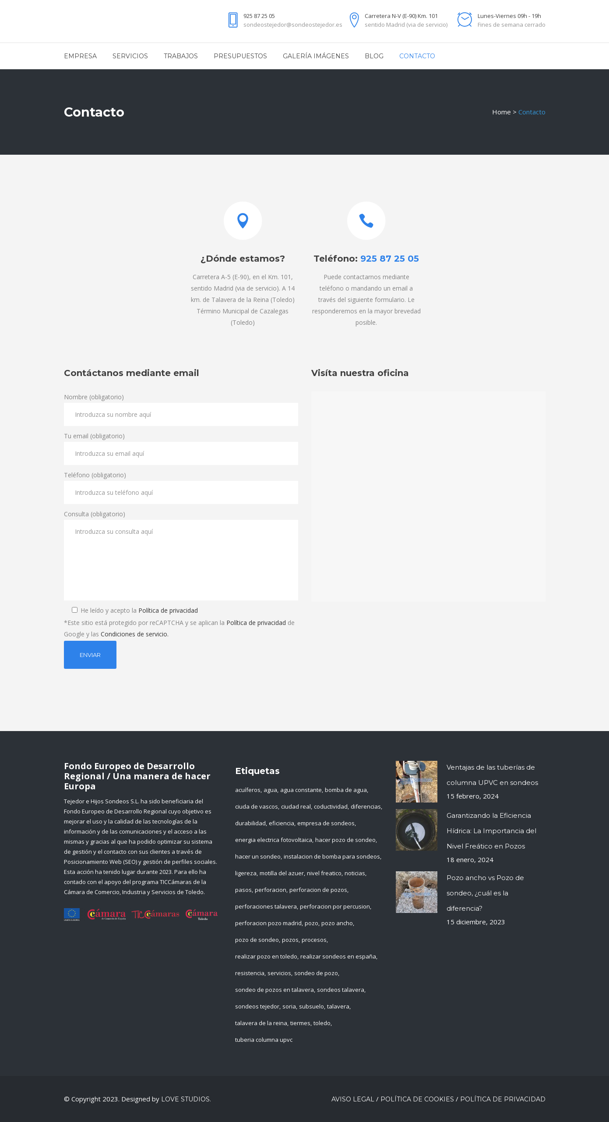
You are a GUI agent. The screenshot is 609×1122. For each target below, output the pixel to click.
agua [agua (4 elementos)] (270, 790)
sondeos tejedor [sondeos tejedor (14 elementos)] (257, 1006)
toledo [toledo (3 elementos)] (322, 1023)
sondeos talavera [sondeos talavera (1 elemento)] (340, 990)
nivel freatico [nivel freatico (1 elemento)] (324, 873)
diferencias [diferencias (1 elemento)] (366, 806)
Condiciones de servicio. (135, 634)
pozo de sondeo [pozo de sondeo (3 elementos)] (257, 940)
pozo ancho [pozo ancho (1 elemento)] (337, 923)
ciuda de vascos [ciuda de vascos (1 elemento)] (256, 806)
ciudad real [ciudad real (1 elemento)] (296, 806)
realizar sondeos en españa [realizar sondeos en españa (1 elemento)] (338, 956)
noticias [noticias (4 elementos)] (355, 873)
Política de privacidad (168, 610)
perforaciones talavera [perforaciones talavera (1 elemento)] (266, 906)
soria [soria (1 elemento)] (289, 1006)
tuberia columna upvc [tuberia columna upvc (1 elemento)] (263, 1040)
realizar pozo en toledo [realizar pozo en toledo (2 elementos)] (266, 956)
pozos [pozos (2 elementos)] (290, 940)
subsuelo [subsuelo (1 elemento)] (311, 1006)
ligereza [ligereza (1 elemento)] (246, 873)
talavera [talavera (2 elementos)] (338, 1006)
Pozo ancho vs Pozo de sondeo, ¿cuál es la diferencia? (485, 893)
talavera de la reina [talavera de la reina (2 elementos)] (261, 1023)
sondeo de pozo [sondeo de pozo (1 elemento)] (316, 973)
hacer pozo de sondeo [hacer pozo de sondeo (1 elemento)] (345, 840)
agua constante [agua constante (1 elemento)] (301, 790)
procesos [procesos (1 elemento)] (314, 940)
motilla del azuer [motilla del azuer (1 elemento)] (282, 873)
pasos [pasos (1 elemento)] (243, 890)
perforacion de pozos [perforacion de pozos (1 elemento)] (318, 890)
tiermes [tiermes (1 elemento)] (300, 1023)
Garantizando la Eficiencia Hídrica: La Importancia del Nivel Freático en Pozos (491, 830)
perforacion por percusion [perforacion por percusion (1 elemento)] (335, 906)
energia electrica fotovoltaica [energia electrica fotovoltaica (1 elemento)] (273, 840)
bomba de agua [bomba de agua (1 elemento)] (346, 790)
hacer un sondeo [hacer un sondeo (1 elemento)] (258, 856)
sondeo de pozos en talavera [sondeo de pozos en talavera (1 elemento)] (274, 990)
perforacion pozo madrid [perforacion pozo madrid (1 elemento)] (268, 923)
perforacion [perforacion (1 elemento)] (270, 890)
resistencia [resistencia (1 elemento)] (249, 973)
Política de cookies (417, 1099)
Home (501, 111)
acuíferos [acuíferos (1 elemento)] (247, 790)
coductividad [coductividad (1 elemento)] (331, 806)
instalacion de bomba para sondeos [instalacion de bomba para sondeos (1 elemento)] (332, 856)
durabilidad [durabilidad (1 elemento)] (250, 823)
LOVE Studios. (186, 1099)
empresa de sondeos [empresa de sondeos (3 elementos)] (326, 823)
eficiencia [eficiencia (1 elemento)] (281, 823)
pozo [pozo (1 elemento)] (311, 923)
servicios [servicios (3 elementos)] (279, 973)
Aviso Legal (352, 1099)
